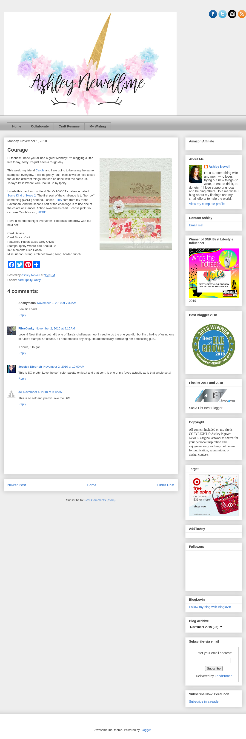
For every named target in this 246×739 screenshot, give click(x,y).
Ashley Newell (219, 166)
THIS (58, 200)
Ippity (28, 280)
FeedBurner (223, 676)
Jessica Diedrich (30, 366)
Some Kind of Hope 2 (21, 195)
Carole (40, 170)
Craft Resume (69, 126)
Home (16, 126)
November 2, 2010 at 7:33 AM (56, 303)
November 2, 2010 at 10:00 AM (63, 366)
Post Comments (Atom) (99, 500)
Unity (37, 280)
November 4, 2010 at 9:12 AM (43, 392)
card (21, 280)
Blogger (145, 730)
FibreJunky (26, 328)
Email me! (196, 225)
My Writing (97, 126)
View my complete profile (207, 204)
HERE (42, 212)
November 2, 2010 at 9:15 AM (55, 328)
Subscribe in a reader (204, 701)
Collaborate (40, 126)
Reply (22, 315)
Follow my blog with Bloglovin (210, 607)
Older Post (165, 485)
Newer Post (16, 485)
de (20, 392)
